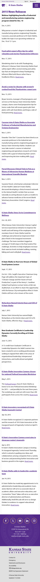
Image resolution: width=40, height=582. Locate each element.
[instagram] (34, 520)
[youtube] (20, 520)
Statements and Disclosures (17, 563)
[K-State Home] (3, 5)
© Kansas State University (16, 575)
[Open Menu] (36, 5)
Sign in (26, 1)
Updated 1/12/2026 (14, 578)
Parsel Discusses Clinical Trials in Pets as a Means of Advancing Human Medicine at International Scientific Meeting (18, 171)
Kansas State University (8, 1)
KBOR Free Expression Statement (18, 571)
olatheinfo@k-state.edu (20, 536)
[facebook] (5, 520)
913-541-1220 (20, 532)
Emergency (12, 560)
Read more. (19, 77)
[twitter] (13, 520)
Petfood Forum (10, 384)
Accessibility (12, 566)
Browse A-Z (33, 1)
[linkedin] (27, 520)
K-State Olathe (16, 5)
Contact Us (12, 557)
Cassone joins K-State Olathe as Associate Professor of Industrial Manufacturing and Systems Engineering (19, 125)
